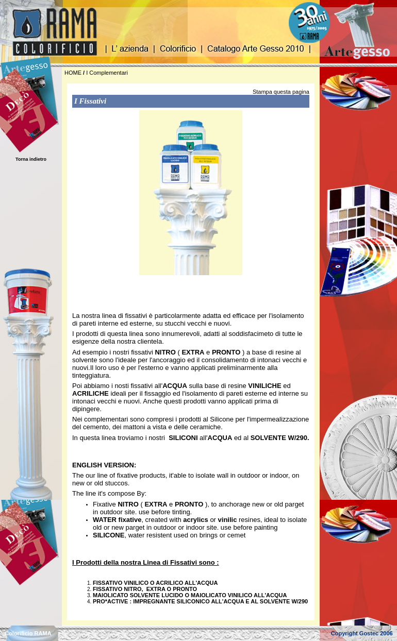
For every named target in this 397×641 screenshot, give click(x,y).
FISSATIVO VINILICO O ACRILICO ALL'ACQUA (155, 583)
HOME (72, 73)
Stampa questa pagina (281, 92)
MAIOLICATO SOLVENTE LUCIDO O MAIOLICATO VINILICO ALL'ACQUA (190, 595)
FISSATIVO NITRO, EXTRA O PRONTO (145, 589)
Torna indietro (30, 159)
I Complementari (107, 73)
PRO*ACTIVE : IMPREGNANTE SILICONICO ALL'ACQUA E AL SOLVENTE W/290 (200, 601)
